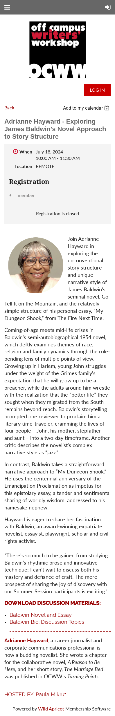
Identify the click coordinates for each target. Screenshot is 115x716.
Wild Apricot (51, 708)
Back (9, 107)
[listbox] (87, 108)
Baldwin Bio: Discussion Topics (47, 622)
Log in (97, 90)
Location (23, 166)
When (25, 151)
